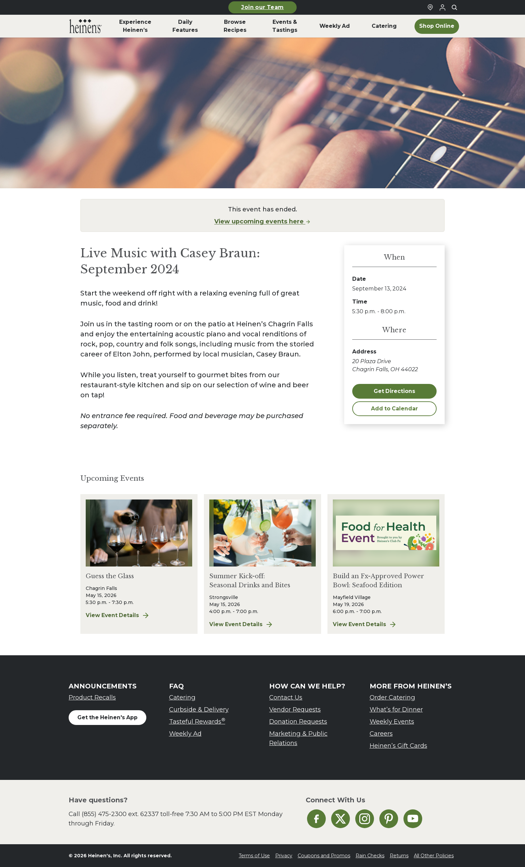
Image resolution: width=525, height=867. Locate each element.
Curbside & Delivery (199, 709)
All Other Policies (434, 856)
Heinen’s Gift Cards (398, 745)
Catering (182, 697)
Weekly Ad (185, 733)
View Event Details (118, 615)
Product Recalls (92, 697)
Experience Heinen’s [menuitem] (135, 26)
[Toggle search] (454, 7)
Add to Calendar (394, 408)
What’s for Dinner (396, 709)
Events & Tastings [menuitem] (284, 26)
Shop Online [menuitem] (436, 26)
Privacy (283, 856)
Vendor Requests (295, 709)
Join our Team (262, 7)
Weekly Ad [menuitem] (334, 26)
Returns (399, 856)
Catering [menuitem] (384, 26)
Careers (381, 733)
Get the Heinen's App (107, 717)
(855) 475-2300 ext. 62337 (120, 814)
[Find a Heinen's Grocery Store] (430, 7)
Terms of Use (254, 856)
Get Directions (394, 391)
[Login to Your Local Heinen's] (442, 7)
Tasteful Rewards (197, 721)
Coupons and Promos (324, 856)
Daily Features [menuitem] (185, 26)
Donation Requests (298, 721)
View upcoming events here (262, 221)
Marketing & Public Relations (298, 738)
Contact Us (285, 697)
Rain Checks (370, 856)
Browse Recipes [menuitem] (235, 26)
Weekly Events (392, 721)
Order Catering (392, 697)
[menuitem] (85, 26)
